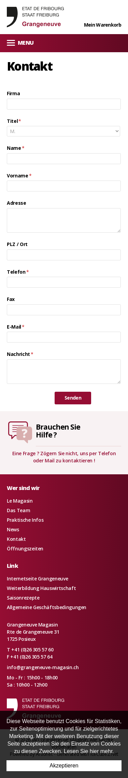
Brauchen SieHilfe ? (58, 431)
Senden (73, 397)
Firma (13, 93)
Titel (14, 121)
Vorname (19, 175)
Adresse (16, 203)
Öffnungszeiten (25, 548)
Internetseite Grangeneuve (37, 578)
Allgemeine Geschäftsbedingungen (46, 607)
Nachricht (20, 354)
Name (15, 148)
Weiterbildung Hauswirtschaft (41, 588)
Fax (11, 299)
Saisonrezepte (23, 597)
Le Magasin (20, 501)
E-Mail (16, 326)
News (13, 529)
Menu (20, 42)
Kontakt (16, 539)
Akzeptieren (64, 765)
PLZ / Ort (17, 244)
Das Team (18, 510)
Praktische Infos (25, 520)
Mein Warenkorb (102, 24)
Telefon (18, 272)
